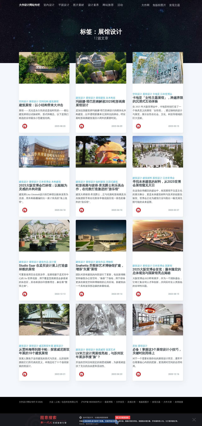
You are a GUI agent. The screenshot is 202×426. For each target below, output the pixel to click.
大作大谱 (167, 402)
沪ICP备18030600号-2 (91, 402)
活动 (120, 4)
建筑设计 (80, 97)
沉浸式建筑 (112, 185)
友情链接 (179, 402)
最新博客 (109, 402)
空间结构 (43, 101)
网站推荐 (108, 4)
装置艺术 (110, 359)
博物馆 (109, 268)
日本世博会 (166, 94)
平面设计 (63, 4)
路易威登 (100, 359)
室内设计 (49, 4)
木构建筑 (56, 185)
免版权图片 (159, 5)
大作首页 (120, 402)
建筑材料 (147, 181)
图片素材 (78, 4)
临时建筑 (100, 185)
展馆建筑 (100, 97)
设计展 (52, 268)
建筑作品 (43, 268)
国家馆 (168, 272)
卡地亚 (156, 94)
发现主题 (174, 5)
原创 (135, 355)
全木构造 (110, 97)
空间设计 (23, 101)
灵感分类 (131, 402)
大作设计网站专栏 (29, 4)
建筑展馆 (54, 101)
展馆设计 (34, 101)
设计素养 (93, 4)
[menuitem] (49, 5)
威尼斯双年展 (46, 355)
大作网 (145, 5)
